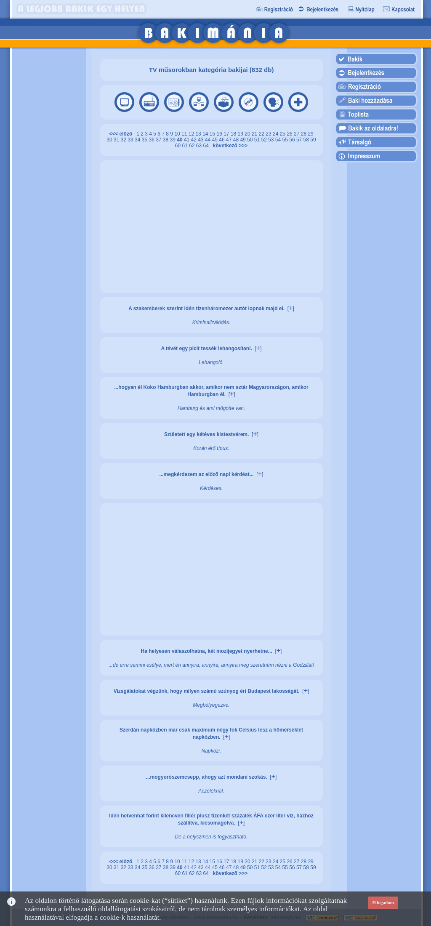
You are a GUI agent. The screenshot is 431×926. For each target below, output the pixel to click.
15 (213, 134)
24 (276, 134)
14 (206, 134)
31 (117, 140)
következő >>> (228, 146)
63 (199, 146)
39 (173, 140)
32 (124, 140)
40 (180, 140)
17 (227, 134)
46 (222, 140)
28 (304, 134)
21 (255, 134)
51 (257, 140)
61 (185, 146)
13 (198, 134)
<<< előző (122, 134)
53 (271, 140)
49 (243, 140)
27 (297, 134)
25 (283, 134)
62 (192, 146)
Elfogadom (383, 902)
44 (208, 140)
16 (220, 134)
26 (290, 134)
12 (192, 134)
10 (177, 134)
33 (131, 140)
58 (307, 140)
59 (313, 140)
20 (248, 134)
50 (250, 140)
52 (264, 140)
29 (310, 134)
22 (262, 134)
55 (286, 140)
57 (299, 140)
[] (290, 308)
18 (234, 134)
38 (166, 140)
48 (236, 140)
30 (110, 140)
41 (187, 140)
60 (178, 146)
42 (194, 140)
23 (269, 134)
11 (185, 134)
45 (215, 140)
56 (292, 140)
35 (145, 140)
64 (206, 146)
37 (159, 140)
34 (138, 140)
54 (278, 140)
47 (229, 140)
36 (152, 140)
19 (241, 134)
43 (201, 140)
